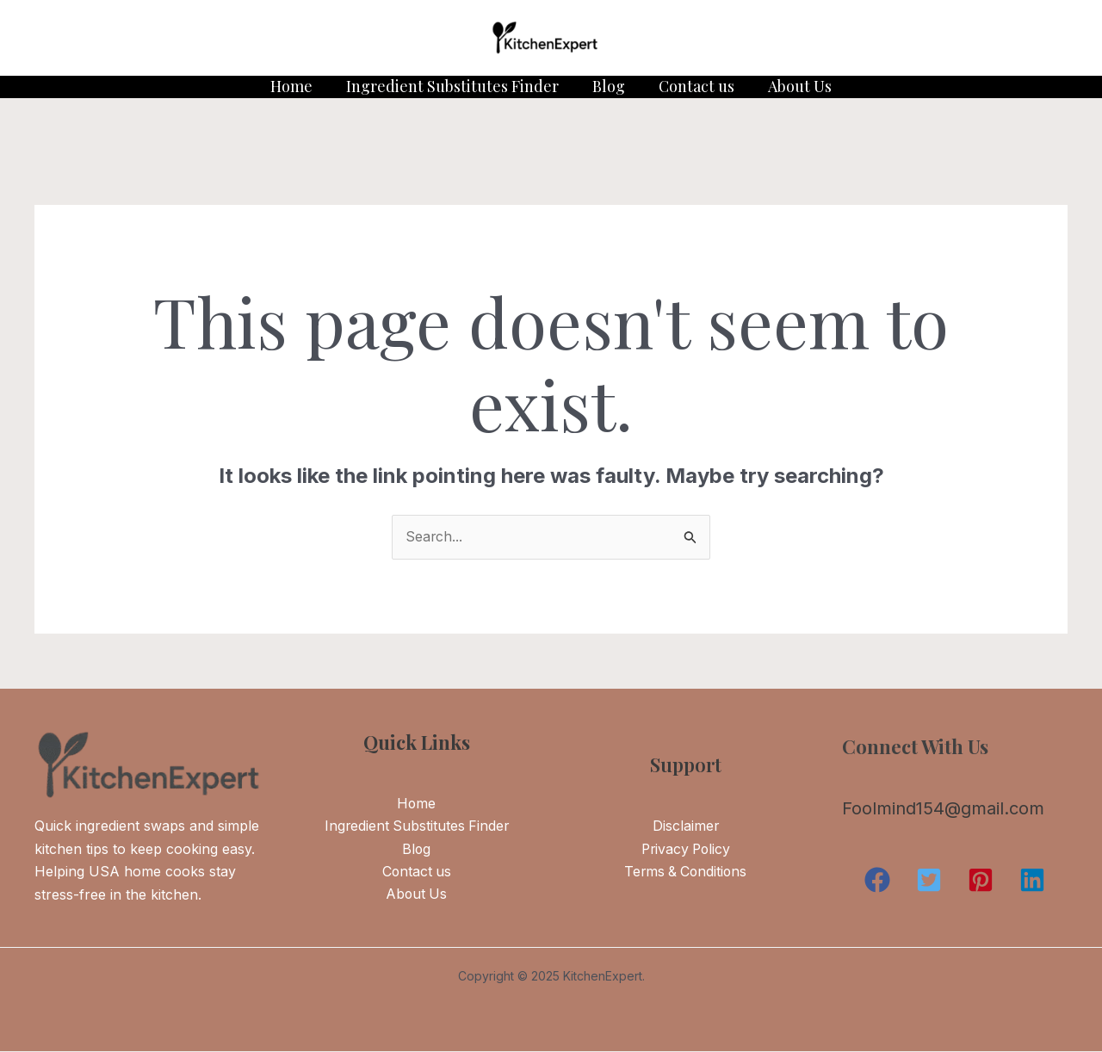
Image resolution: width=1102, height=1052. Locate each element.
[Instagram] (138, 38)
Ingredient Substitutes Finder (455, 86)
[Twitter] (59, 38)
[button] (877, 880)
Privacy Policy (685, 849)
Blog (608, 86)
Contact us (694, 86)
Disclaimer (685, 827)
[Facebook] (99, 38)
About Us (794, 86)
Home (297, 86)
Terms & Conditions (685, 873)
